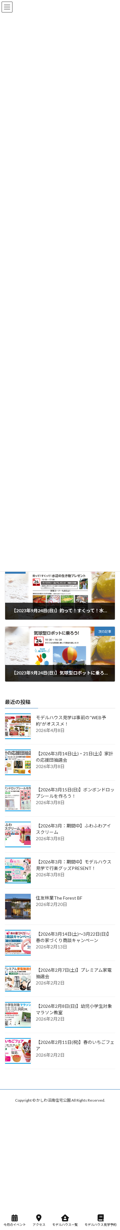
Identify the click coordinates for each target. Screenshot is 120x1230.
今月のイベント (15, 1220)
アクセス (39, 1220)
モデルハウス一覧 (65, 1220)
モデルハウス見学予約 (100, 1220)
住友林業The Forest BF (59, 898)
